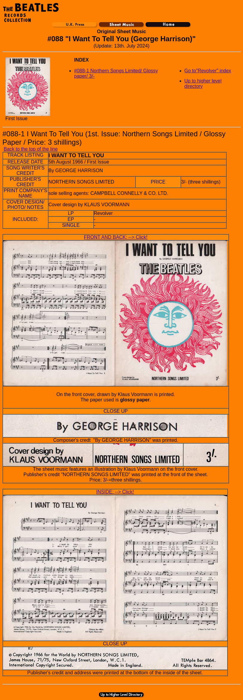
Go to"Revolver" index (207, 70)
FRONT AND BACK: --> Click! (116, 237)
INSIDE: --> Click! (115, 491)
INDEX (81, 59)
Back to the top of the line (31, 149)
